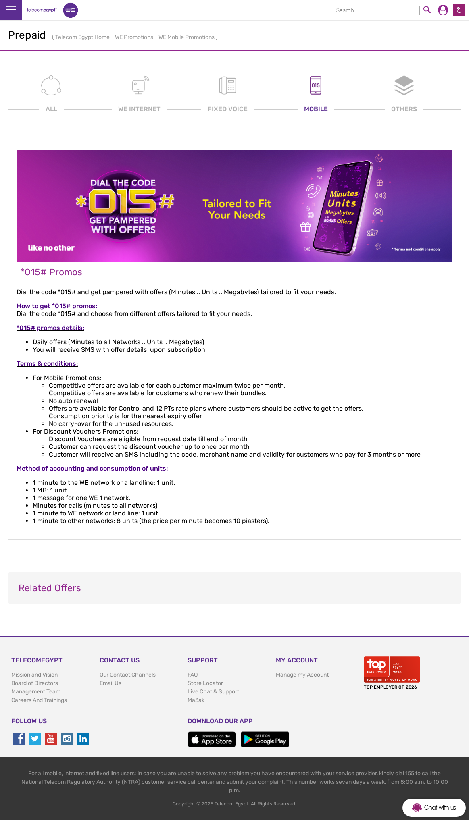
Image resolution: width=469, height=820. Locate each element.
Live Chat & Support (213, 691)
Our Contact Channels (128, 674)
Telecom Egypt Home (83, 37)
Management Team (35, 691)
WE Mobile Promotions (187, 37)
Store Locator (205, 683)
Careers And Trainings (39, 700)
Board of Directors (34, 683)
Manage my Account (302, 674)
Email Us (110, 683)
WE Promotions (134, 37)
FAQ (193, 674)
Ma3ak (196, 700)
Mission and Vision (34, 674)
